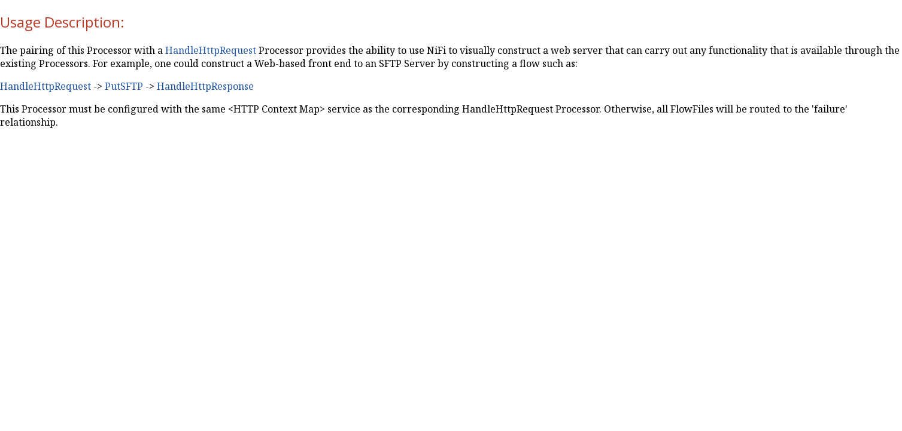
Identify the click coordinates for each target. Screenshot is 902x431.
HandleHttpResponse (205, 86)
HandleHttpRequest (210, 50)
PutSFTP (124, 86)
